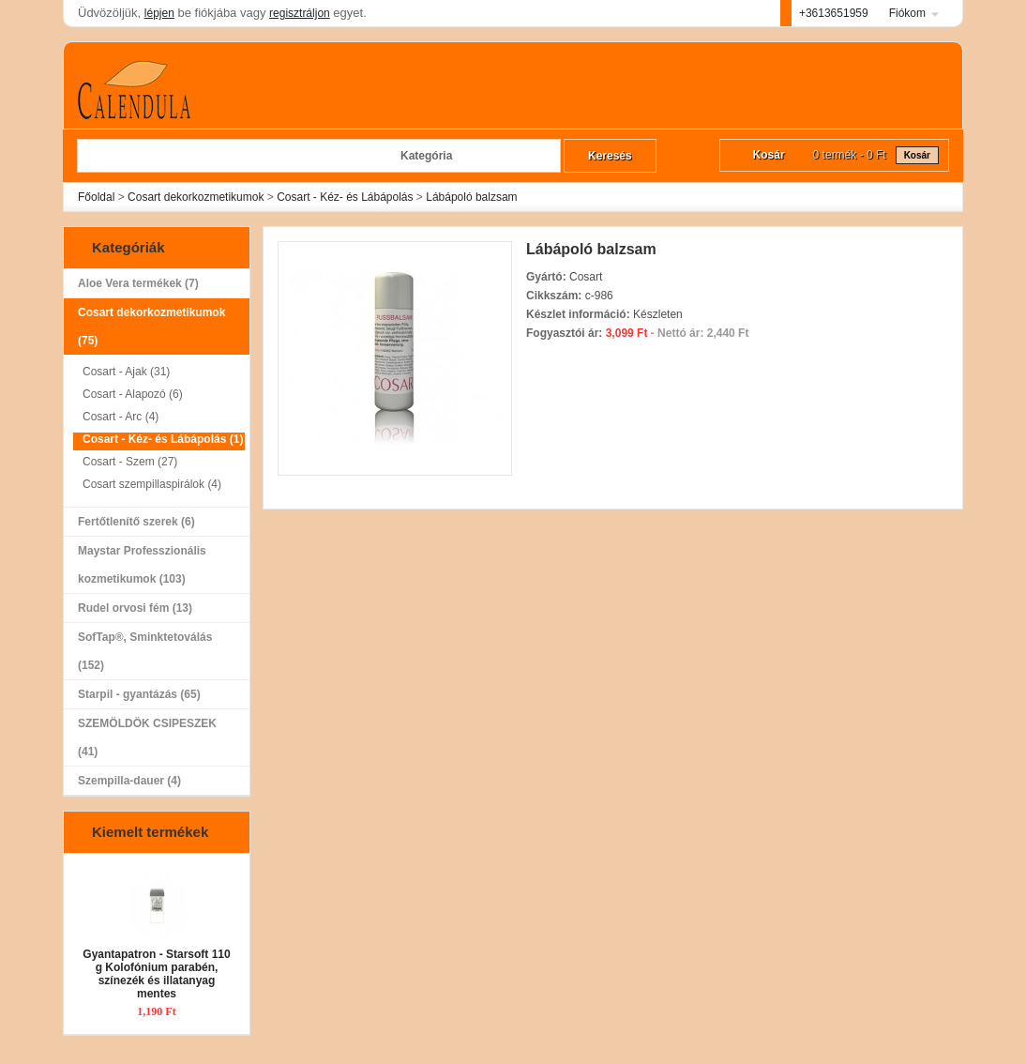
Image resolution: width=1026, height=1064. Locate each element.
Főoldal (96, 197)
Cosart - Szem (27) (130, 461)
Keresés (610, 155)
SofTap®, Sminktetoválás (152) (152, 655)
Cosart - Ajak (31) (126, 371)
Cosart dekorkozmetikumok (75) (152, 330)
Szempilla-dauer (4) (129, 780)
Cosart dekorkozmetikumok (196, 197)
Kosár (917, 155)
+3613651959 (833, 13)
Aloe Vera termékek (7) (138, 283)
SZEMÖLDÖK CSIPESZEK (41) (147, 737)
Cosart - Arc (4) (120, 416)
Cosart (585, 276)
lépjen (159, 13)
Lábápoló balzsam (471, 197)
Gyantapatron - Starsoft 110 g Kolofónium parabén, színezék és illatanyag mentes (156, 974)
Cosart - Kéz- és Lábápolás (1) (163, 439)
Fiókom (907, 13)
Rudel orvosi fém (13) (135, 608)
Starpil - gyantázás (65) (152, 694)
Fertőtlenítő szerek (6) (136, 521)
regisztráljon (299, 13)
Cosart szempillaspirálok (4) (152, 484)
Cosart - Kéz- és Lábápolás (345, 197)
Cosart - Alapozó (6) (133, 394)
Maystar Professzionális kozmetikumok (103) (152, 568)
